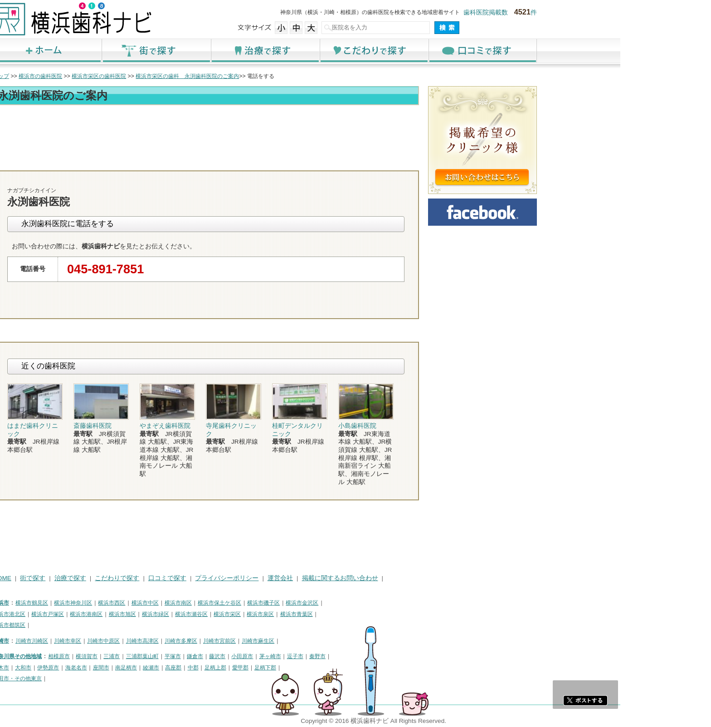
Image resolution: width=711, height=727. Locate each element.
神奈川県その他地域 (107, 656)
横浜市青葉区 (387, 614)
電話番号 (380, 162)
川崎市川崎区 (122, 641)
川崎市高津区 (233, 641)
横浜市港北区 (99, 614)
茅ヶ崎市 (361, 656)
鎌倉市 (286, 656)
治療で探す (355, 51)
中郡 (283, 667)
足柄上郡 (306, 667)
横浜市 (91, 603)
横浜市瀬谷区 (282, 614)
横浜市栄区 (317, 614)
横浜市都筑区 (99, 625)
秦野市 (408, 656)
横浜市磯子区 (354, 603)
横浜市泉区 (351, 614)
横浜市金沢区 (392, 603)
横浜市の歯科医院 (131, 76)
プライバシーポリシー (317, 578)
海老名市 (167, 667)
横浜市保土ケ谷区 (310, 603)
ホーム (137, 51)
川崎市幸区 (158, 641)
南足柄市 (217, 667)
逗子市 (386, 656)
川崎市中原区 (194, 641)
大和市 (114, 667)
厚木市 (91, 667)
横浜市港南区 (177, 614)
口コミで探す (573, 51)
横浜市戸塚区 (138, 614)
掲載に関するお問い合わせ (431, 578)
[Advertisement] (296, 132)
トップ (91, 76)
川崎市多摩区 (271, 641)
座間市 (192, 667)
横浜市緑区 (246, 614)
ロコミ (485, 162)
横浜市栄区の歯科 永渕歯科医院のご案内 (278, 76)
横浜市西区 (202, 603)
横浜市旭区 (213, 614)
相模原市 (150, 656)
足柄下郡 (356, 667)
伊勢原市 (139, 667)
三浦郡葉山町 (233, 656)
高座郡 (264, 667)
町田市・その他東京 (107, 678)
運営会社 (371, 578)
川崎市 (91, 641)
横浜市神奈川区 (164, 603)
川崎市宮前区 (310, 641)
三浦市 (202, 656)
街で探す (246, 51)
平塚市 (263, 656)
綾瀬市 (242, 667)
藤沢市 (308, 656)
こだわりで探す (464, 51)
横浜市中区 (235, 603)
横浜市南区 (268, 603)
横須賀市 (177, 656)
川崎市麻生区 (348, 641)
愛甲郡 (331, 667)
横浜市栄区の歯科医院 (189, 76)
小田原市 (333, 656)
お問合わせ (433, 162)
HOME (92, 578)
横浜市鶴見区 (122, 603)
